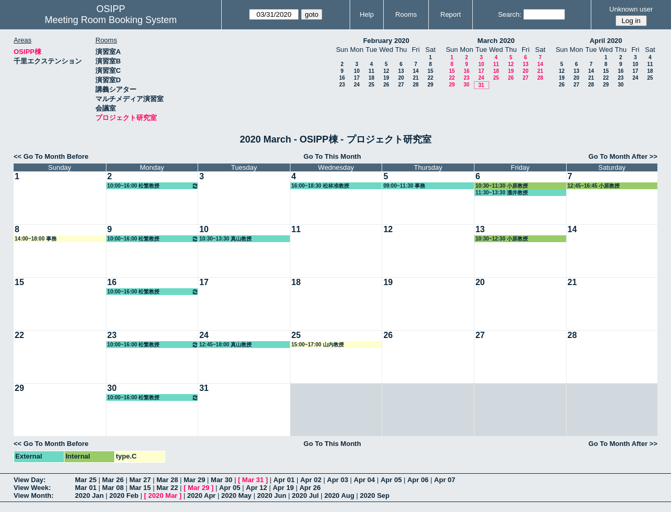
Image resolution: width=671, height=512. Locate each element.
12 (386, 71)
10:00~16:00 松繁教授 (153, 185)
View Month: (33, 495)
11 (371, 71)
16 (342, 78)
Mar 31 (253, 480)
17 (357, 78)
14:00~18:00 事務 (36, 239)
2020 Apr (201, 495)
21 (415, 78)
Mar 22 (167, 488)
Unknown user (631, 9)
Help (367, 14)
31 (481, 85)
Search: (510, 14)
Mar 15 (140, 488)
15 (430, 71)
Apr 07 (444, 480)
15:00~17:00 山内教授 (317, 344)
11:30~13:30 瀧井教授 (501, 192)
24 (357, 85)
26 (386, 85)
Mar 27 (140, 480)
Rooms (406, 14)
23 (342, 85)
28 (415, 85)
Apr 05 (391, 480)
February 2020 (386, 41)
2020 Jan (89, 495)
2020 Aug (339, 495)
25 (371, 85)
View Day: (30, 480)
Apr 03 (337, 480)
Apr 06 (417, 480)
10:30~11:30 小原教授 (501, 186)
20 (401, 78)
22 (430, 78)
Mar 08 (113, 488)
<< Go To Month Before (51, 156)
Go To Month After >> (623, 156)
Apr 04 (364, 480)
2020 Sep (374, 495)
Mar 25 (85, 480)
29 (430, 85)
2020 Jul (305, 495)
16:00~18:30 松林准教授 (320, 186)
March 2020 (496, 41)
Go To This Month (332, 156)
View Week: (32, 488)
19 (386, 78)
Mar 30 (221, 480)
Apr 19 (283, 488)
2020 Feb (124, 495)
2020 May (236, 495)
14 (415, 71)
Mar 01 (85, 488)
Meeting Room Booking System (111, 20)
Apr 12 (256, 488)
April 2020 (606, 41)
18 (371, 78)
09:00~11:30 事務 (404, 186)
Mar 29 (194, 480)
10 (357, 71)
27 (401, 85)
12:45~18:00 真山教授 (225, 344)
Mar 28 (167, 480)
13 (401, 71)
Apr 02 (310, 480)
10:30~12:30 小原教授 (501, 239)
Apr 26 (309, 488)
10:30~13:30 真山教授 (225, 239)
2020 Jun (271, 495)
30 (466, 85)
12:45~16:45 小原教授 (594, 186)
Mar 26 (113, 480)
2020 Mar (163, 495)
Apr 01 (284, 480)
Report (450, 14)
